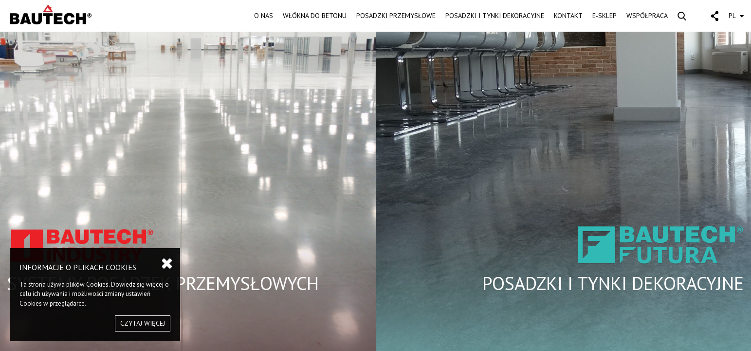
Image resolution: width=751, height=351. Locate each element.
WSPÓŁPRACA (647, 15)
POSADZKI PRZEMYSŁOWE (396, 15)
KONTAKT (568, 15)
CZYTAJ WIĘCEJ (142, 323)
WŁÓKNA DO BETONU (315, 15)
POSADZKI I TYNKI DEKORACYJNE (494, 15)
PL (736, 15)
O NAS (263, 15)
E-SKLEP (604, 15)
